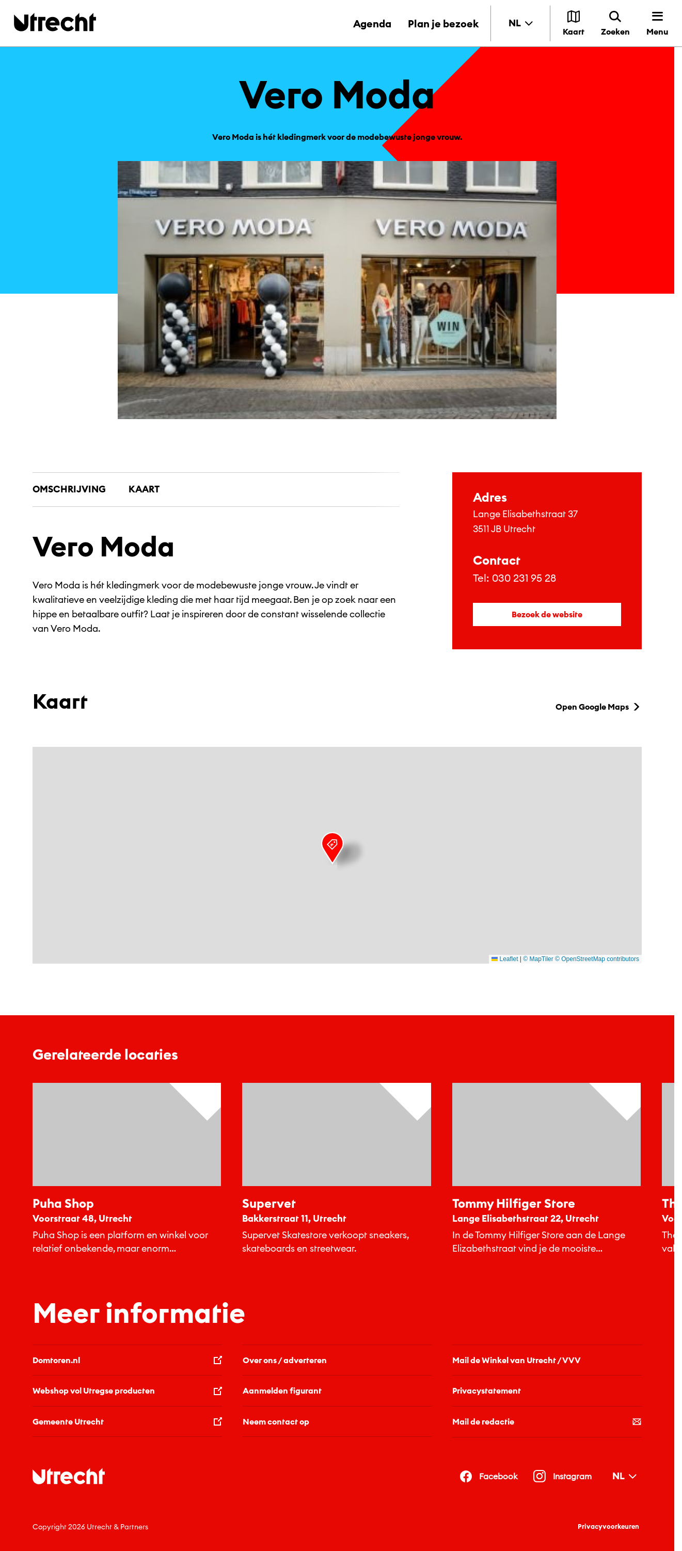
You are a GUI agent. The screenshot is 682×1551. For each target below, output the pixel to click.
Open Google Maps (599, 706)
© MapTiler (538, 959)
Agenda (372, 23)
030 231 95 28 (524, 577)
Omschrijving (69, 489)
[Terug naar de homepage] (55, 22)
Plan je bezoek (443, 23)
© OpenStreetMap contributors (597, 959)
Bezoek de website (547, 614)
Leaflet (504, 959)
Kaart (144, 489)
